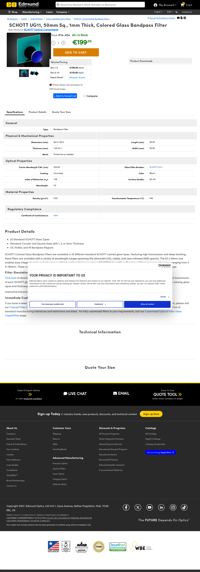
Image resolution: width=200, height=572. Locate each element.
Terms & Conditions (46, 515)
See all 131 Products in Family (161, 18)
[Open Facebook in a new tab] (126, 508)
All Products (12, 18)
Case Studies (12, 464)
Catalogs (151, 433)
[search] (100, 4)
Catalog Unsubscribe (155, 444)
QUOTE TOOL (165, 394)
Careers (10, 454)
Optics (24, 18)
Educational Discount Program (113, 449)
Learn (49, 11)
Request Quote (77, 77)
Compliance (12, 470)
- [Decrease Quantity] (53, 42)
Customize (100, 304)
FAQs (55, 444)
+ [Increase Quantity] (63, 42)
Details (163, 297)
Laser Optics (58, 473)
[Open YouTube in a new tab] (149, 508)
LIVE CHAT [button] (75, 393)
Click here (11, 277)
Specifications (15, 112)
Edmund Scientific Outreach (111, 464)
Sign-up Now (151, 414)
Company (63, 12)
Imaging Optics (60, 479)
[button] (179, 11)
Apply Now (159, 452)
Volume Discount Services (110, 444)
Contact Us (187, 12)
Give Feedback (59, 449)
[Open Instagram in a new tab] (173, 508)
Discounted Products (108, 459)
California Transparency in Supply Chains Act (28, 520)
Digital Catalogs (152, 438)
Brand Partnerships (15, 480)
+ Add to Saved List (65, 95)
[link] (188, 2)
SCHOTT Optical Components (41, 29)
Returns (56, 438)
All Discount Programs (109, 433)
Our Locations (12, 449)
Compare (90, 96)
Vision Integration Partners (111, 438)
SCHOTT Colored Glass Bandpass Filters (91, 18)
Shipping (57, 433)
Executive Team (13, 438)
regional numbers (33, 398)
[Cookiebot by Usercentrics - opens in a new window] (156, 266)
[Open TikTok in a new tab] (184, 508)
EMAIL (121, 393)
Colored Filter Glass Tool (23, 307)
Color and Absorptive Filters (58, 18)
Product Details (37, 112)
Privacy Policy (13, 515)
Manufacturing (32, 12)
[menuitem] (16, 12)
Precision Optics (60, 463)
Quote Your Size (61, 112)
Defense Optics (60, 484)
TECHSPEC (12, 475)
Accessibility (63, 515)
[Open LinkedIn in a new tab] (161, 508)
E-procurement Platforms (111, 470)
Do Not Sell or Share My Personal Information (69, 518)
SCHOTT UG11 (156, 167)
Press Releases (13, 459)
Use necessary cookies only (53, 304)
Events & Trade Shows (16, 444)
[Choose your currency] (170, 12)
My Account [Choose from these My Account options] (166, 5)
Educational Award (108, 454)
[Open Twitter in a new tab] (137, 508)
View (56, 215)
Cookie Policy (28, 515)
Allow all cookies (147, 304)
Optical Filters (36, 18)
